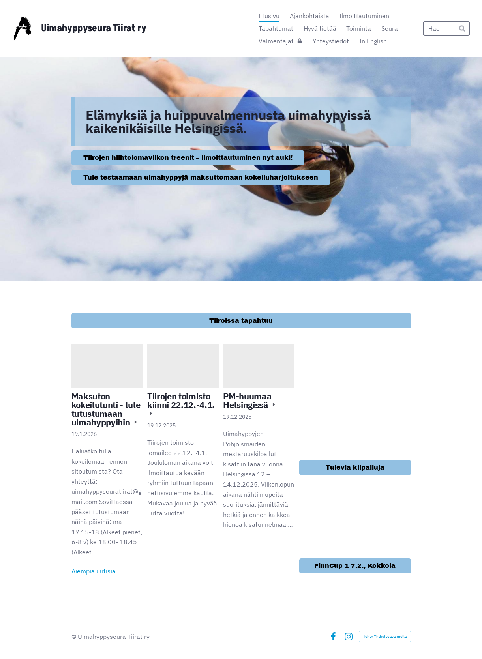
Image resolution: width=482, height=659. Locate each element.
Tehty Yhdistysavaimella (385, 636)
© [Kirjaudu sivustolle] (74, 636)
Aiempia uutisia (93, 571)
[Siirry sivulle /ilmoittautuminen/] (355, 399)
